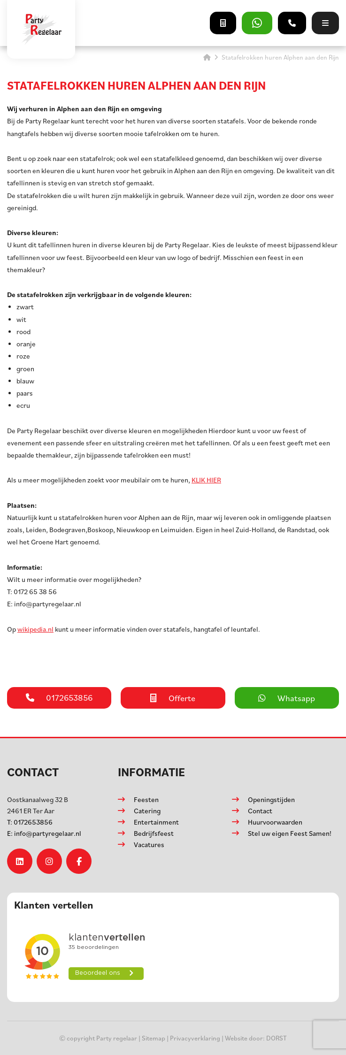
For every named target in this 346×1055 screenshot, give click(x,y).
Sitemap (153, 1038)
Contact (260, 810)
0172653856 (30, 822)
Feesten (146, 799)
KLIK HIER (206, 479)
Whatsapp (286, 698)
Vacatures (149, 844)
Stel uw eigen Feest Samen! (289, 833)
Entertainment (156, 822)
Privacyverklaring (195, 1038)
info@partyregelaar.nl (44, 833)
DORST (276, 1038)
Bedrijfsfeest (154, 833)
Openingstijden (271, 799)
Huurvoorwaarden (275, 822)
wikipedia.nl (35, 629)
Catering (147, 810)
